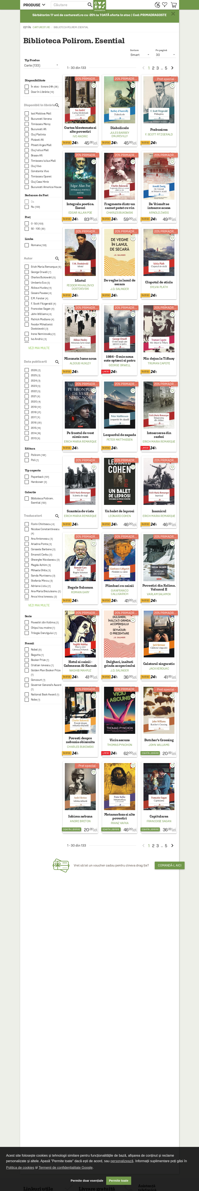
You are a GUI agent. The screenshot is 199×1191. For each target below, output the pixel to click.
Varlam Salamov (159, 594)
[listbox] (166, 55)
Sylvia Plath (159, 287)
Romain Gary (80, 592)
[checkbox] (43, 87)
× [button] (173, 14)
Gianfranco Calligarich (119, 592)
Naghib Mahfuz (80, 670)
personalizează (122, 1161)
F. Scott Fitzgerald (159, 134)
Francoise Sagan (159, 821)
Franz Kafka (120, 823)
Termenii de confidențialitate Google (65, 1167)
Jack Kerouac (159, 668)
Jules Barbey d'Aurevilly (119, 134)
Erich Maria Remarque (80, 441)
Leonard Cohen (119, 516)
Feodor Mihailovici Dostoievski (80, 287)
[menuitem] (156, 5)
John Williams (159, 745)
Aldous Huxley (80, 363)
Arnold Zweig (159, 212)
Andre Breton (80, 821)
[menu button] (35, 5)
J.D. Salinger (119, 289)
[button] (72, 5)
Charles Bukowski (119, 212)
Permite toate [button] (118, 1180)
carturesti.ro (41, 27)
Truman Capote (159, 363)
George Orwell (120, 365)
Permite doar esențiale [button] (87, 1180)
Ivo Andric (80, 136)
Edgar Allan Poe (80, 212)
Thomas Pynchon (119, 745)
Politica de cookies (20, 1167)
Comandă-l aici (169, 865)
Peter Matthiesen (119, 439)
